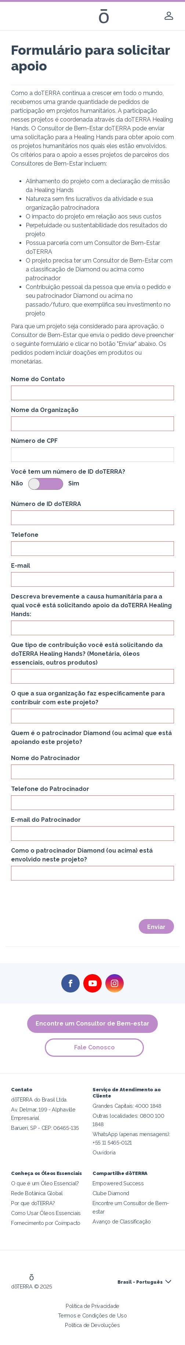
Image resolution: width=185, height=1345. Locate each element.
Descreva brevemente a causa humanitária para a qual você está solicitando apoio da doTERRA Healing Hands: (91, 605)
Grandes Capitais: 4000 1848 (127, 1106)
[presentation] (67, 900)
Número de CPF (34, 440)
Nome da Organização (45, 409)
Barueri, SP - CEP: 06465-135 (45, 1128)
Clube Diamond (110, 1193)
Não (17, 483)
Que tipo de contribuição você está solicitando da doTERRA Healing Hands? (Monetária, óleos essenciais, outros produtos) (87, 653)
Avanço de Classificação (121, 1221)
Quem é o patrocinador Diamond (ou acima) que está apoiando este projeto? (91, 737)
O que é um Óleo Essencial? (45, 1183)
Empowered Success (118, 1183)
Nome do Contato (38, 379)
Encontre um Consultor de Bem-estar (92, 1023)
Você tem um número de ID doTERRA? (68, 471)
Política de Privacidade (92, 1306)
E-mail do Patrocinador (46, 819)
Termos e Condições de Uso (92, 1315)
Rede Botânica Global (37, 1193)
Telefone (25, 534)
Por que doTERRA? (33, 1203)
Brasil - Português (140, 1282)
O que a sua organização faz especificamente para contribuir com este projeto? (88, 698)
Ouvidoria (103, 1152)
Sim (73, 483)
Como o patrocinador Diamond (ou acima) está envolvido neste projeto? (82, 855)
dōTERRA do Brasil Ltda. (39, 1099)
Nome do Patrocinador (45, 758)
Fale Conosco (94, 1047)
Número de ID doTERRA (46, 503)
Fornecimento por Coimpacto (45, 1223)
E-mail (20, 565)
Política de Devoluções (92, 1325)
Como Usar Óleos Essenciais (46, 1213)
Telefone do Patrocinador (50, 788)
